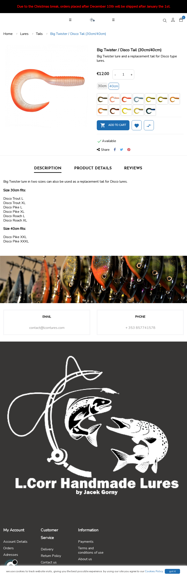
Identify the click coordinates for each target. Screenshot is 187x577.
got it (172, 571)
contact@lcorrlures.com (47, 327)
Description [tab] (47, 168)
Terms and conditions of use (91, 550)
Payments (86, 541)
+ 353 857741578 (140, 327)
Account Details (15, 541)
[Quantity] (123, 74)
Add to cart (113, 125)
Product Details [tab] (93, 168)
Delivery (47, 549)
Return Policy (51, 555)
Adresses (10, 554)
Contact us (49, 562)
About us (85, 559)
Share (115, 149)
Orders (8, 548)
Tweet (121, 149)
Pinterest (128, 149)
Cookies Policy (154, 571)
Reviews (133, 168)
